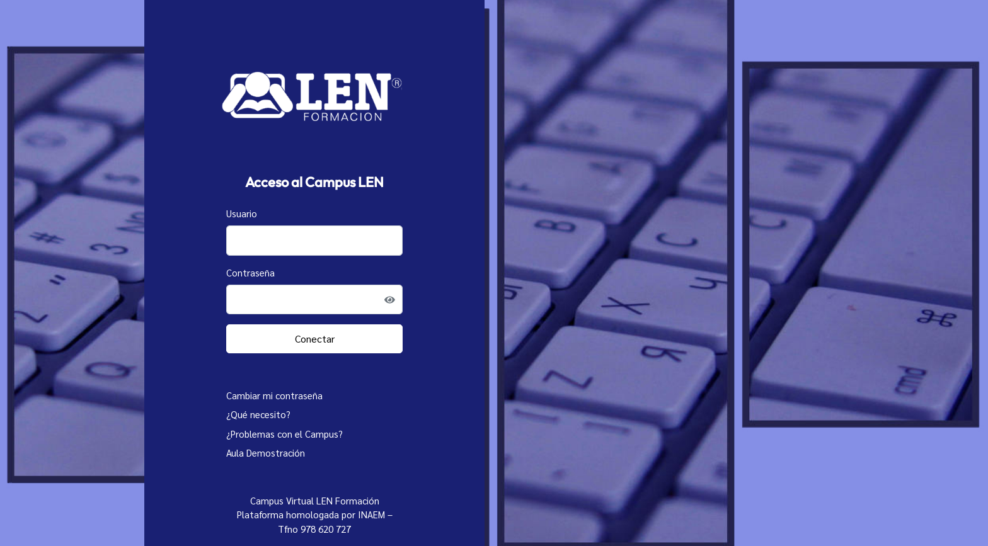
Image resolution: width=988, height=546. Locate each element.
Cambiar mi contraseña (274, 395)
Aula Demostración (265, 452)
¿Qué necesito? (258, 414)
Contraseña (250, 272)
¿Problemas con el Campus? (284, 434)
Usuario (241, 213)
